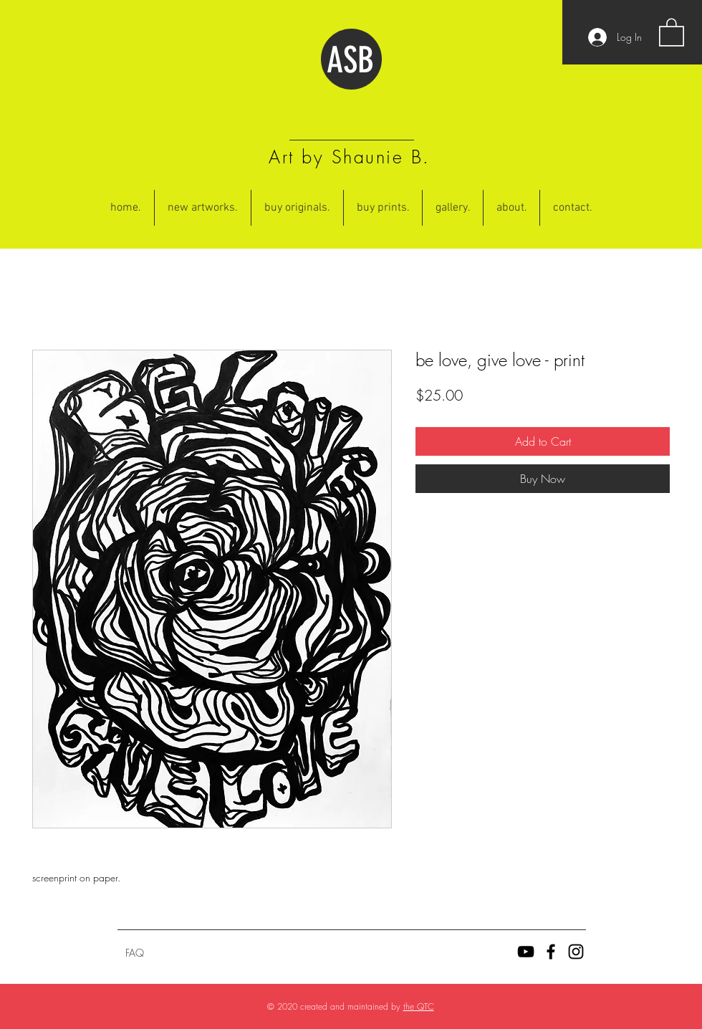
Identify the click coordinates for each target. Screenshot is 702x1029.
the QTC (418, 1006)
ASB (350, 60)
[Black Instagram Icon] (576, 952)
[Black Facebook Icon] (551, 952)
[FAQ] (134, 953)
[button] (671, 31)
